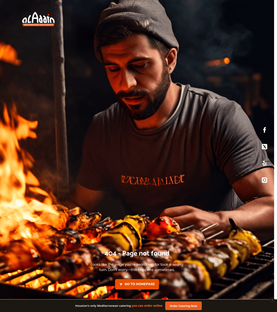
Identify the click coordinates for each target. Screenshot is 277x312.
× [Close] (272, 300)
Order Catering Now (183, 306)
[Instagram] (264, 181)
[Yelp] (264, 164)
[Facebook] (264, 131)
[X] (264, 147)
